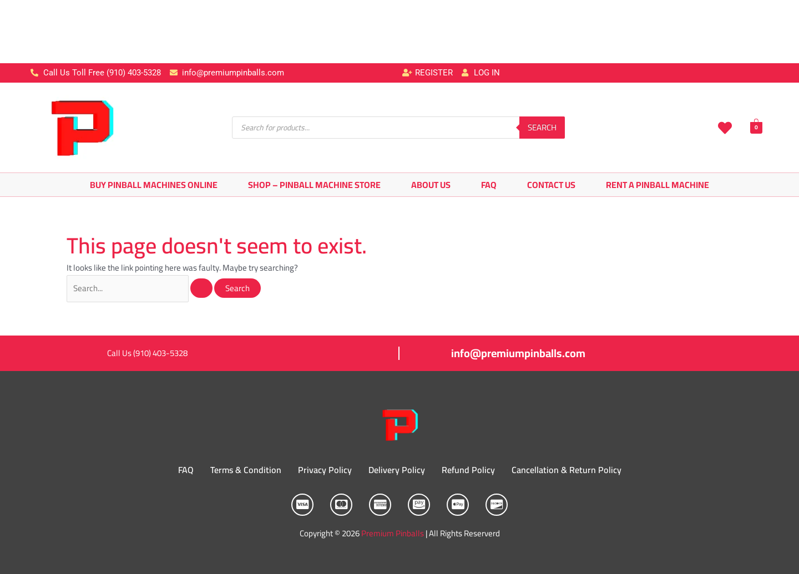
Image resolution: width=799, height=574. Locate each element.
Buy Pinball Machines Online (154, 184)
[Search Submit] (202, 288)
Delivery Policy (396, 470)
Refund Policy (468, 470)
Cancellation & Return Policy (566, 470)
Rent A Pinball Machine (657, 184)
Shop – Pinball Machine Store (314, 184)
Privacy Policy (325, 470)
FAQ (489, 184)
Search (542, 127)
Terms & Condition (245, 470)
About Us (431, 184)
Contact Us (551, 184)
